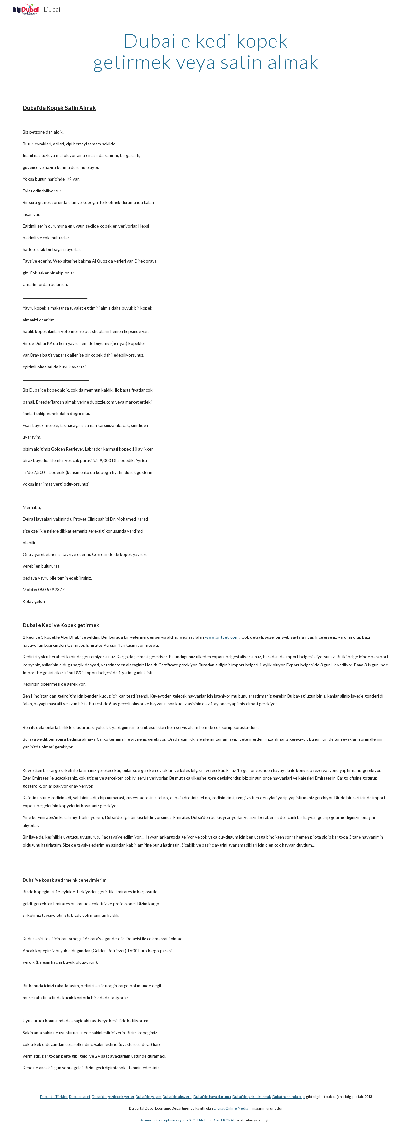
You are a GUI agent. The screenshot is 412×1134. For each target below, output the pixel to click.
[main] (206, 51)
